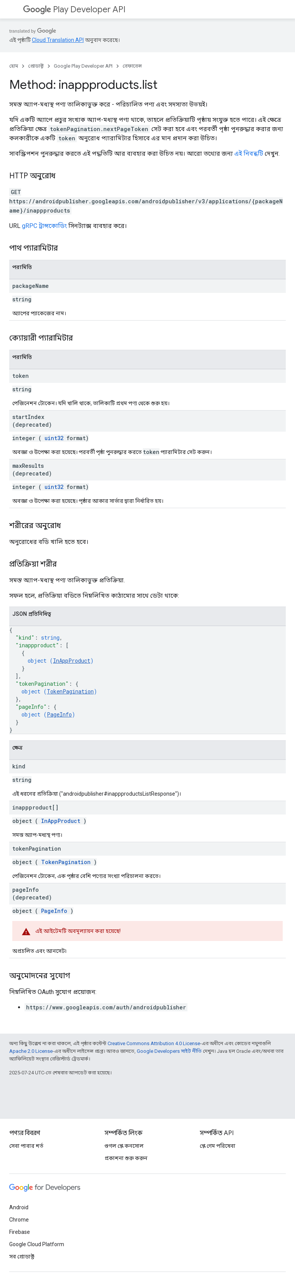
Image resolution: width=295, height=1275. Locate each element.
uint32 (54, 438)
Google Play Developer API (83, 66)
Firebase (19, 1232)
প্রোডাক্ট (36, 66)
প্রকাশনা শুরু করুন (126, 1158)
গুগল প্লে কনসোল (124, 1146)
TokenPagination (70, 691)
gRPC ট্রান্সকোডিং (44, 225)
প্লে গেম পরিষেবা (217, 1146)
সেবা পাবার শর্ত (26, 1146)
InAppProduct (71, 660)
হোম (13, 66)
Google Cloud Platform (36, 1244)
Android (18, 1207)
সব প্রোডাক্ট (21, 1256)
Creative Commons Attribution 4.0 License (154, 1043)
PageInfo (59, 714)
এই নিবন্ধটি (248, 153)
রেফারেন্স (132, 66)
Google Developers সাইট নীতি (169, 1051)
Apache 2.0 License (31, 1051)
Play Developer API (74, 9)
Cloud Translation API (58, 40)
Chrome (19, 1220)
